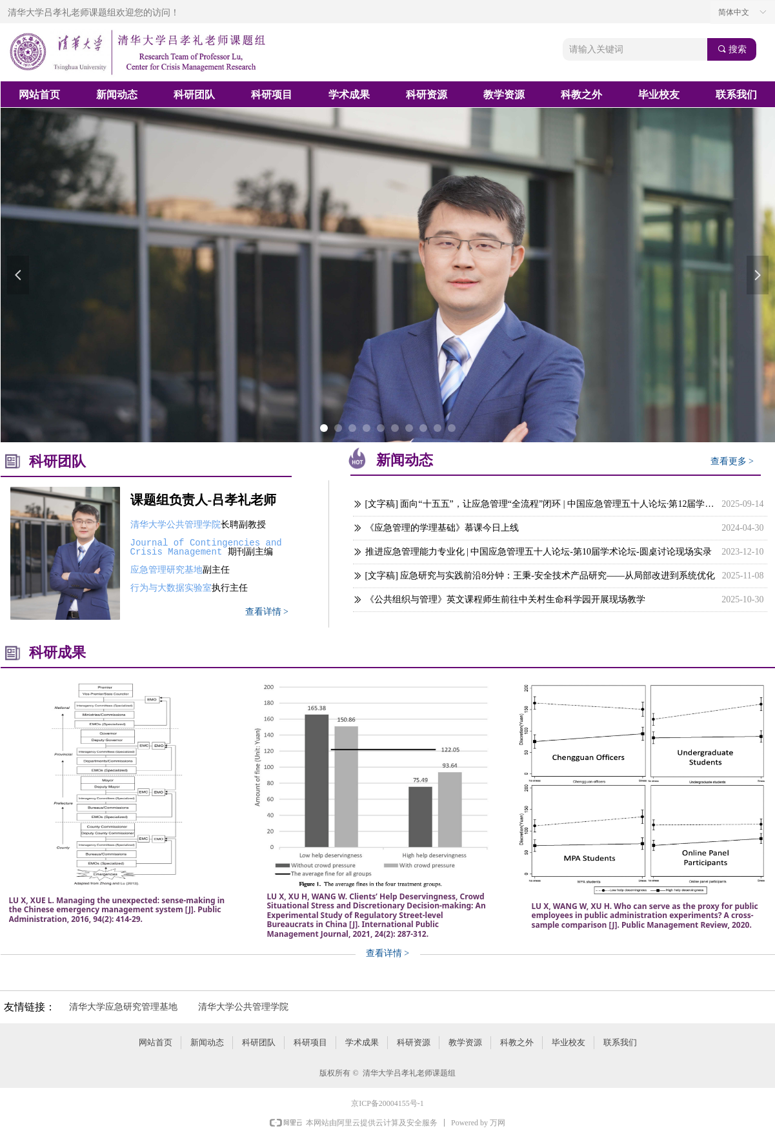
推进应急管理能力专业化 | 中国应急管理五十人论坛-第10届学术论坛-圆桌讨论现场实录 (538, 552)
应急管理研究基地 (166, 570)
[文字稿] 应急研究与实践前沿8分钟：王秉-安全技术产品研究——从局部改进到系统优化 (540, 575)
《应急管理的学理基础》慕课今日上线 (442, 528)
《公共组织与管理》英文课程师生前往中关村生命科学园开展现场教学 (505, 599)
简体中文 (733, 12)
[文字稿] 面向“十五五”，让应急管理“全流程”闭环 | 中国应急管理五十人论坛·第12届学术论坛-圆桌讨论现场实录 (540, 504)
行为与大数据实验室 (171, 588)
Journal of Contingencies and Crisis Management (209, 547)
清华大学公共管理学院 (175, 524)
